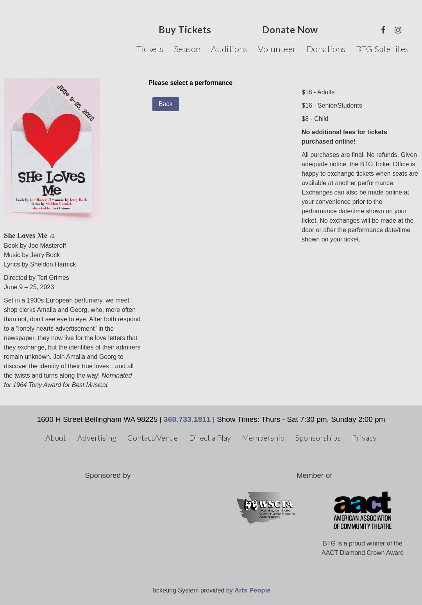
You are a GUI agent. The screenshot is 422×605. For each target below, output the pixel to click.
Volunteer (277, 48)
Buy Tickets (185, 29)
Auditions (229, 48)
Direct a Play (210, 437)
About (55, 437)
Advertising (96, 437)
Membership (263, 437)
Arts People (252, 590)
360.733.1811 (187, 419)
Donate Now (290, 29)
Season (187, 48)
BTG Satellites (382, 48)
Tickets (149, 48)
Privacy (364, 437)
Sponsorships (318, 437)
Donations (326, 48)
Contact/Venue (152, 437)
